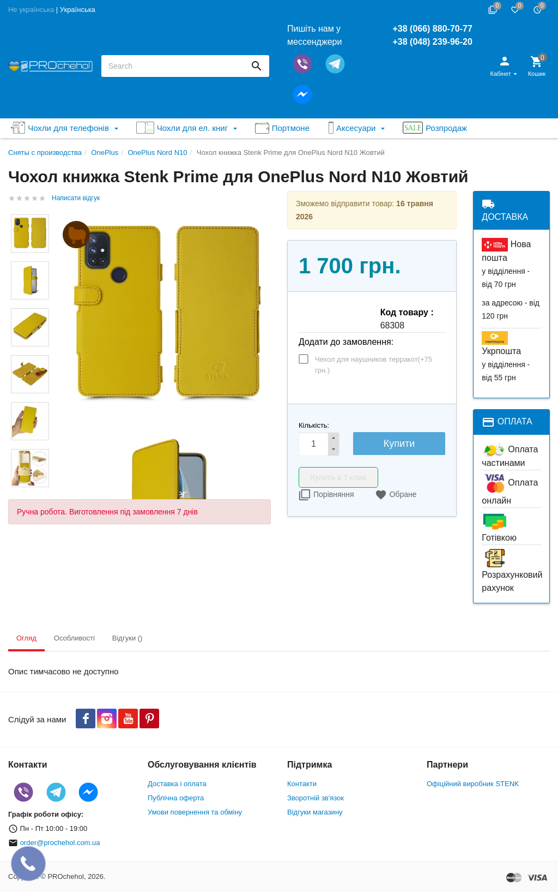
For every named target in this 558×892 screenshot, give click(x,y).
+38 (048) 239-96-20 (432, 41)
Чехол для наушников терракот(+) (373, 364)
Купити (399, 443)
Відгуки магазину (315, 812)
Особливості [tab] (74, 638)
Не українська (31, 9)
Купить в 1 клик (338, 477)
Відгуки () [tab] (127, 638)
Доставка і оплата (177, 784)
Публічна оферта (176, 798)
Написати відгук (76, 198)
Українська (77, 9)
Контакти (302, 784)
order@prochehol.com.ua (60, 843)
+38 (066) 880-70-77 (432, 28)
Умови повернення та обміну (195, 812)
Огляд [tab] (26, 638)
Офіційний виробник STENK (473, 784)
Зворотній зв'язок (315, 798)
